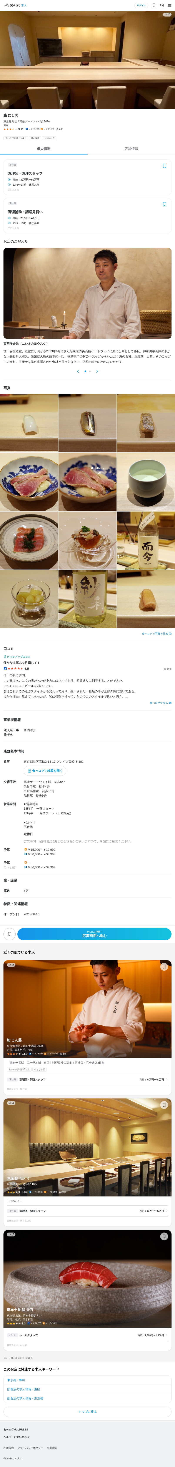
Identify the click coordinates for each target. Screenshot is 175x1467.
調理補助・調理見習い (25, 212)
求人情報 (44, 149)
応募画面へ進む (94, 934)
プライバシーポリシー (30, 1447)
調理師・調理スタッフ (25, 173)
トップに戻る (87, 1412)
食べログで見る (159, 702)
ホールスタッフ (29, 1335)
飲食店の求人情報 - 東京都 (25, 1398)
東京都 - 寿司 (16, 1380)
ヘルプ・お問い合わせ (16, 1437)
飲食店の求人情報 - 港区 (23, 1389)
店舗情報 (131, 149)
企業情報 (52, 1447)
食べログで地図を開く (47, 771)
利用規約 (8, 1447)
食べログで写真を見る (155, 633)
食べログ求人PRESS (15, 1429)
